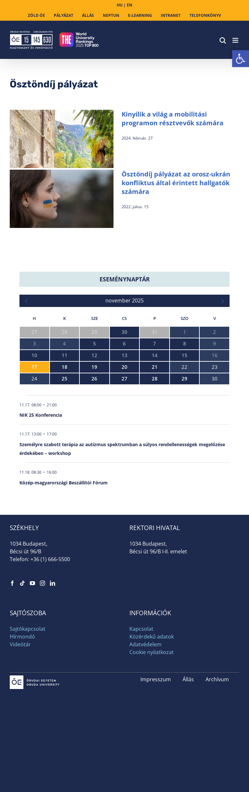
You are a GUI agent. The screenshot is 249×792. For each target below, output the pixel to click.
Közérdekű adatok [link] (151, 636)
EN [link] (129, 5)
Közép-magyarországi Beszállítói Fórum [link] (63, 483)
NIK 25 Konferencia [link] (40, 415)
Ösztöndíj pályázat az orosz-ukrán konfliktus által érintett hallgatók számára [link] (176, 183)
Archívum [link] (217, 679)
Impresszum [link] (155, 679)
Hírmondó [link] (22, 636)
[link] (240, 58)
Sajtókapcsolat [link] (27, 628)
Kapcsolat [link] (141, 628)
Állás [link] (188, 679)
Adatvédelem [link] (145, 644)
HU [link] (120, 5)
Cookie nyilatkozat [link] (151, 652)
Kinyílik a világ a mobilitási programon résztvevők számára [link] (172, 118)
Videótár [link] (20, 644)
